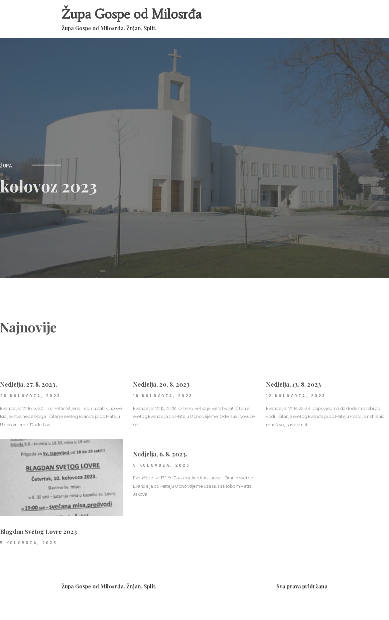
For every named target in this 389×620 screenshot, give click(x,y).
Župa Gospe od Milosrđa (131, 14)
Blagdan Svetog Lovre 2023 (38, 547)
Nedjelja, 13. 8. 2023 (293, 400)
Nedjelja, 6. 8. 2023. (160, 469)
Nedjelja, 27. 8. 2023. (28, 400)
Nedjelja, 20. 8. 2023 (161, 400)
